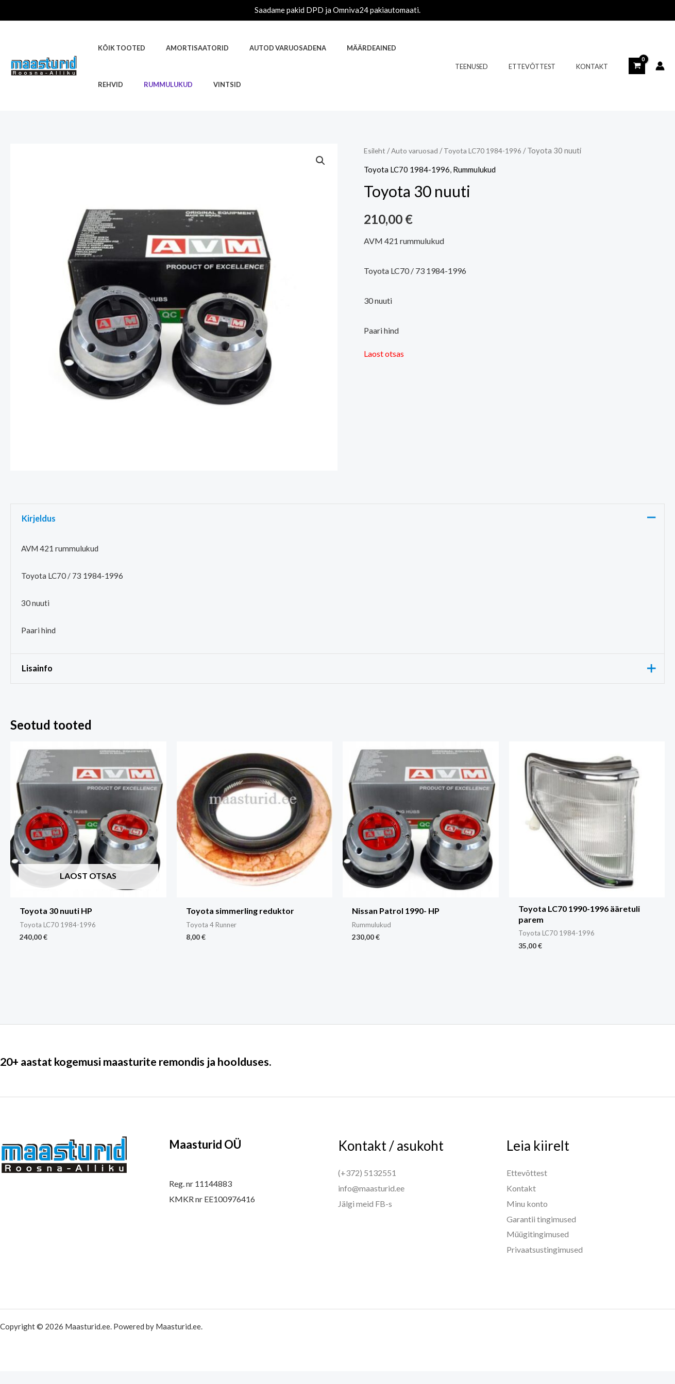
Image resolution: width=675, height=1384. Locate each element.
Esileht (375, 150)
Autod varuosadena (269, 48)
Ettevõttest (543, 66)
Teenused (490, 66)
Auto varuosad (417, 150)
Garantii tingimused (541, 1231)
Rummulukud (118, 84)
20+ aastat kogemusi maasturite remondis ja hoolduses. (168, 1073)
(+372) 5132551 (367, 1185)
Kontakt (596, 66)
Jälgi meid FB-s (365, 1216)
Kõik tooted (118, 48)
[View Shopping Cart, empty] (637, 66)
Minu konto (527, 1216)
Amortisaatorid (186, 48)
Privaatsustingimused (545, 1262)
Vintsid (170, 84)
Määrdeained (345, 48)
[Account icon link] (660, 66)
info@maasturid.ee (371, 1201)
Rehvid (396, 48)
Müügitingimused (538, 1247)
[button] (320, 161)
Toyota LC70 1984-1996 (491, 150)
